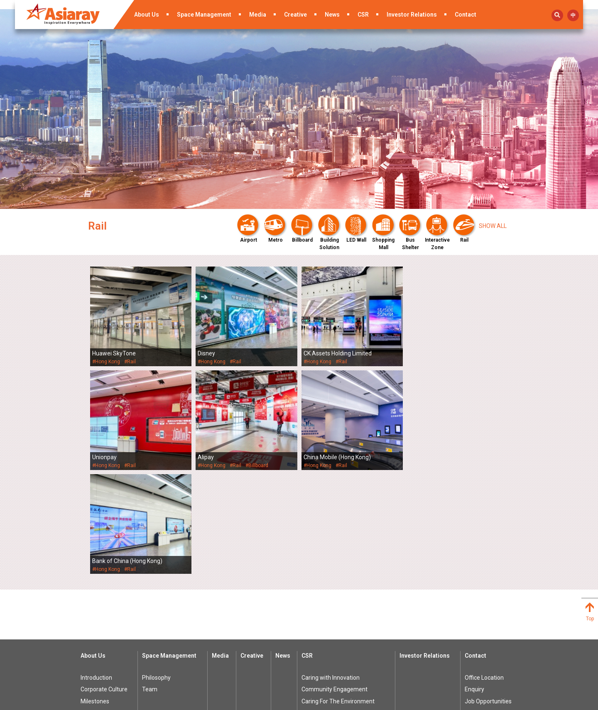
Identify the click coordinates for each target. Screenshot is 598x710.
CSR (363, 14)
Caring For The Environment (338, 597)
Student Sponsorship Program (341, 609)
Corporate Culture (104, 585)
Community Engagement (334, 585)
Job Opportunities (488, 597)
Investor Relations (412, 14)
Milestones (95, 597)
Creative (295, 14)
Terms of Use (364, 702)
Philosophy (156, 573)
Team (149, 585)
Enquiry (474, 585)
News (332, 14)
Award (89, 609)
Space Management (204, 14)
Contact (465, 14)
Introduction (96, 573)
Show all (493, 226)
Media (257, 14)
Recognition (96, 621)
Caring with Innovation (330, 573)
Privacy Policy (407, 702)
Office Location (484, 573)
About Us (146, 14)
